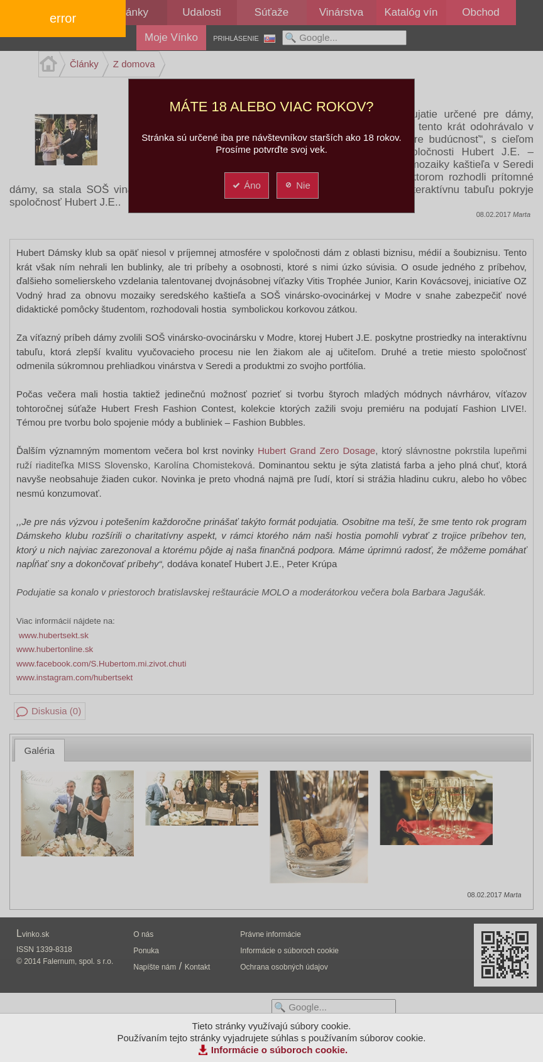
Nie (296, 185)
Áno (246, 185)
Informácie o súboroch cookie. (279, 1049)
